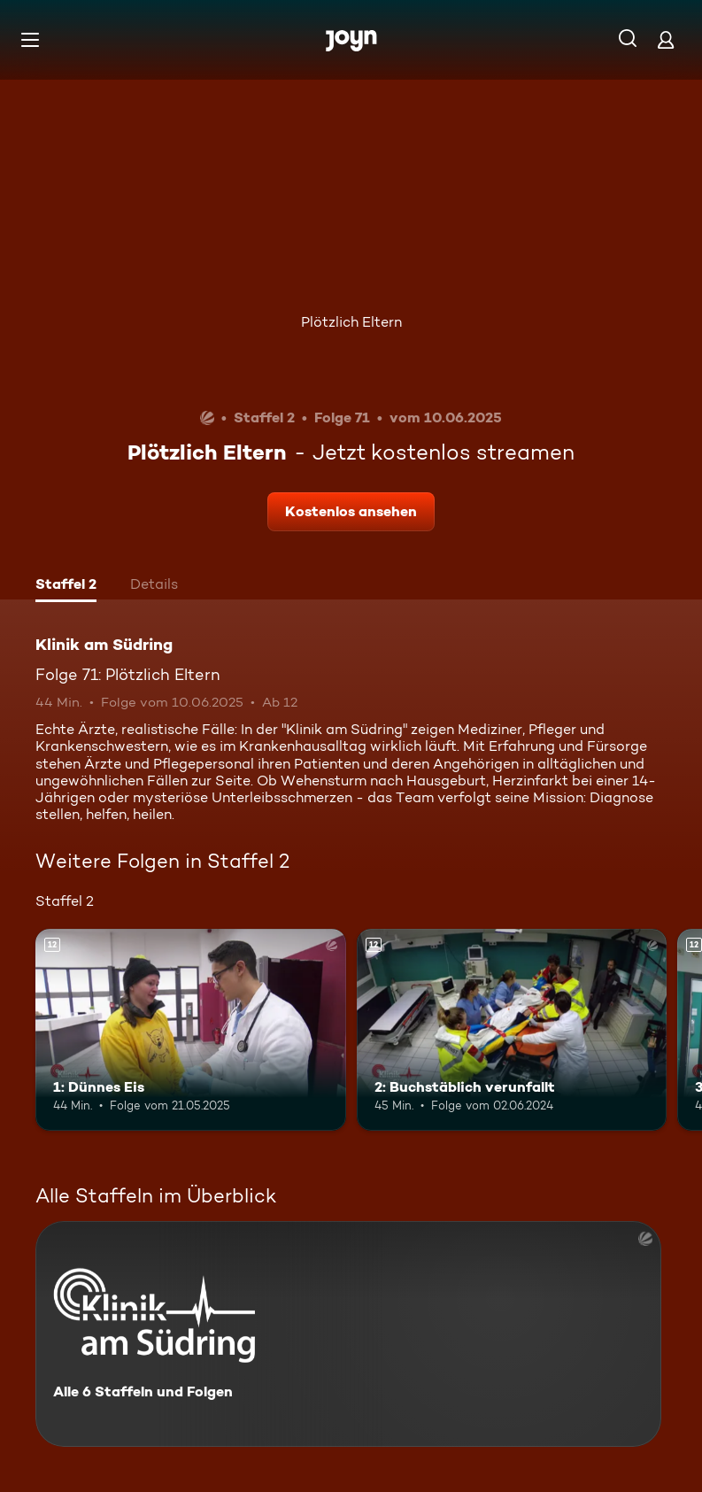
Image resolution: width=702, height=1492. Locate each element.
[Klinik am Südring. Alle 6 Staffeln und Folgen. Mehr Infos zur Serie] (348, 1334)
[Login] (665, 39)
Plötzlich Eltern (351, 321)
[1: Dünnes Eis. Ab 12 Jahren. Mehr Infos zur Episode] (190, 1030)
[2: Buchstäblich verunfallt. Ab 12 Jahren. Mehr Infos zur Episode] (512, 1030)
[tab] (66, 586)
